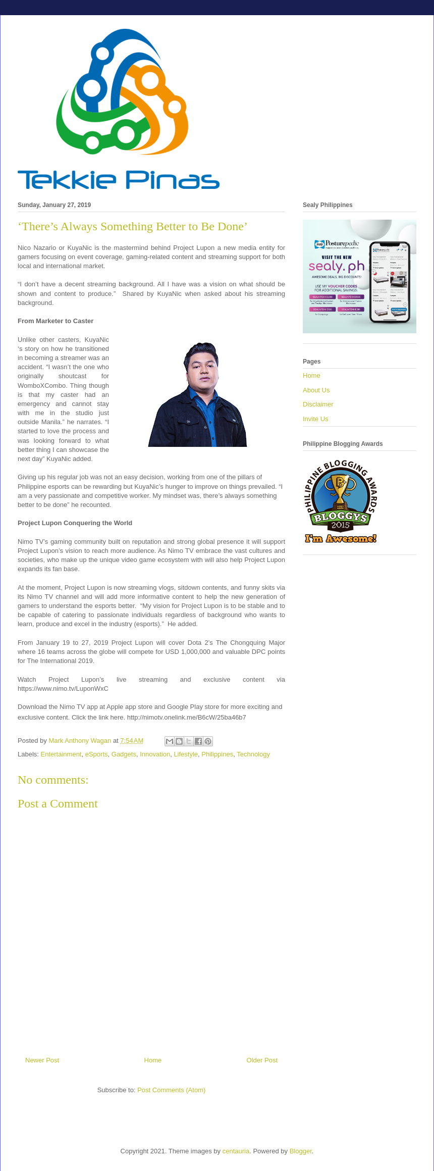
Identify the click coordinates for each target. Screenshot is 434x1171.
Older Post (262, 1060)
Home (153, 1060)
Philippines (217, 754)
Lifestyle (186, 754)
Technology (253, 754)
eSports (96, 754)
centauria (236, 1151)
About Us (316, 390)
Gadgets (124, 754)
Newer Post (42, 1060)
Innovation (155, 754)
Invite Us (316, 419)
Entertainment (61, 754)
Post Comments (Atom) (171, 1090)
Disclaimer (318, 404)
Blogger (301, 1151)
